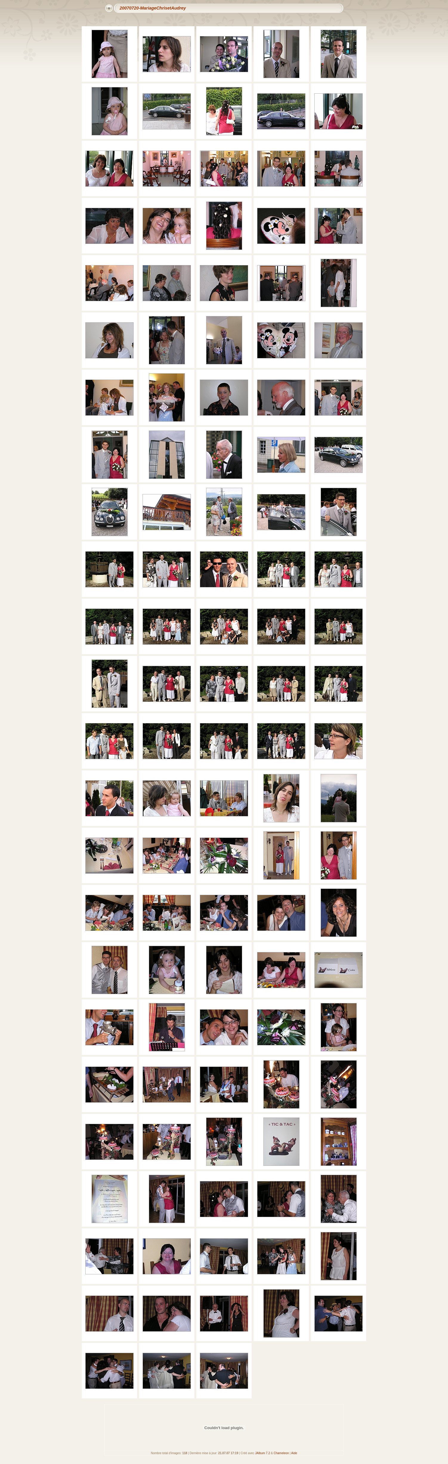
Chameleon (281, 1453)
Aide (294, 1453)
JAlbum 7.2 (262, 1453)
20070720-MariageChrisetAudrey (153, 8)
